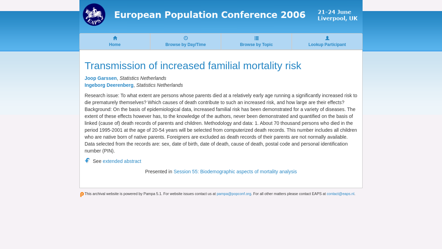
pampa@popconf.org (234, 194)
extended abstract (122, 161)
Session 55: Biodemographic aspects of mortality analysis (235, 171)
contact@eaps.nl (340, 194)
